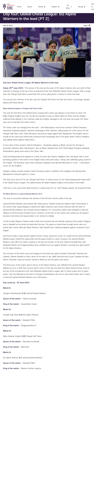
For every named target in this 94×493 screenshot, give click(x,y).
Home (19, 6)
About (30, 6)
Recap (81, 6)
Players (55, 6)
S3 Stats (69, 6)
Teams (41, 6)
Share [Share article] (87, 25)
